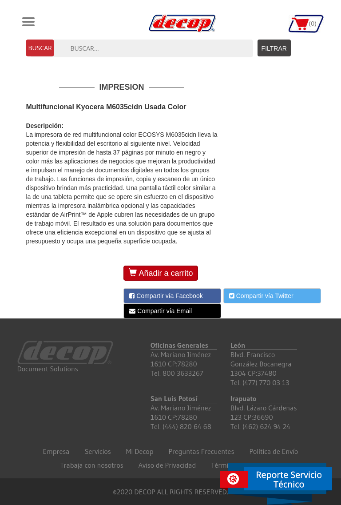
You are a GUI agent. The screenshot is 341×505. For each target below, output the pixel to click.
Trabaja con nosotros (91, 465)
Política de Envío (273, 451)
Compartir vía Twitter (261, 295)
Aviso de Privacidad (167, 465)
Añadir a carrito (161, 273)
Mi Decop (140, 451)
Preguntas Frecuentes (201, 451)
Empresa (56, 451)
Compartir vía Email (160, 310)
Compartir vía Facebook (165, 295)
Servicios (98, 451)
